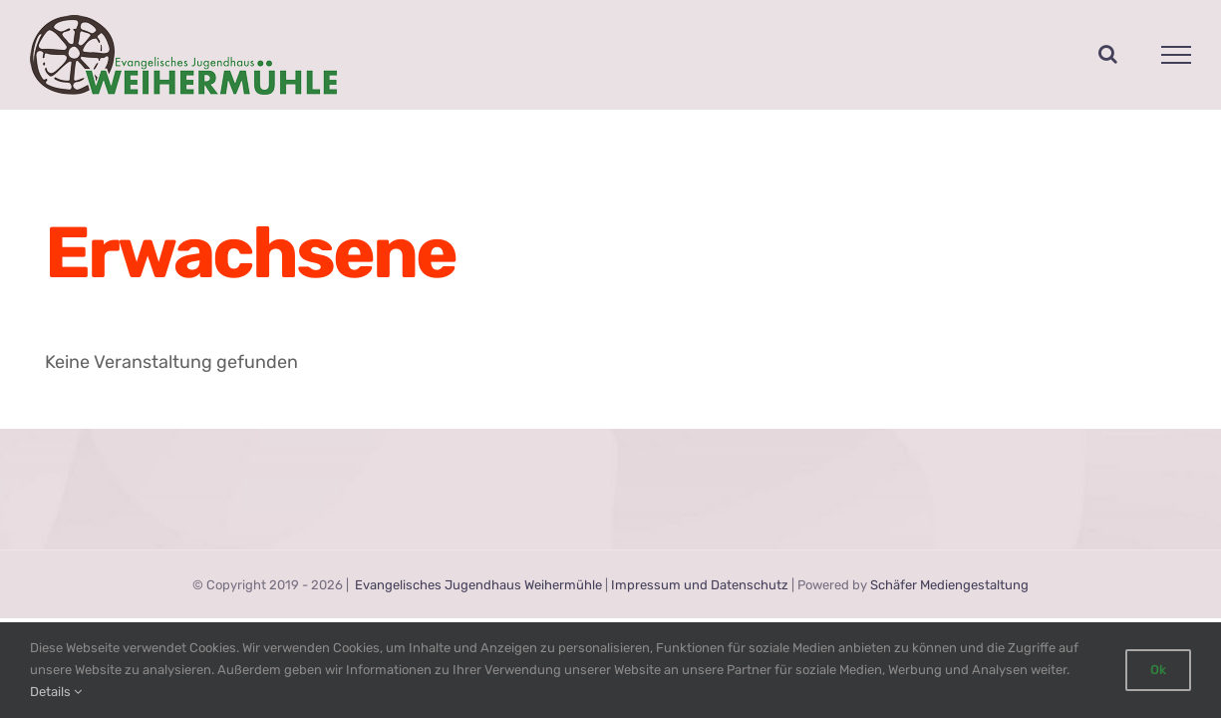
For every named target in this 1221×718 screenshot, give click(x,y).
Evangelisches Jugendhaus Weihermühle (478, 584)
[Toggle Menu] (1176, 55)
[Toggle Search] (1107, 54)
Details (56, 691)
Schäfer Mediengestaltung (949, 584)
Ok (1158, 669)
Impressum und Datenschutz (699, 584)
